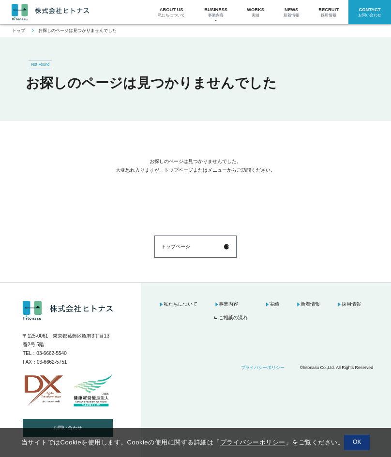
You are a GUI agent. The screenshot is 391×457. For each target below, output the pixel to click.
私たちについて (180, 304)
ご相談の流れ (233, 317)
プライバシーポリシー (263, 367)
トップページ (175, 246)
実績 (274, 304)
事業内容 (228, 304)
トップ (18, 30)
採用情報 (351, 304)
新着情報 (310, 304)
